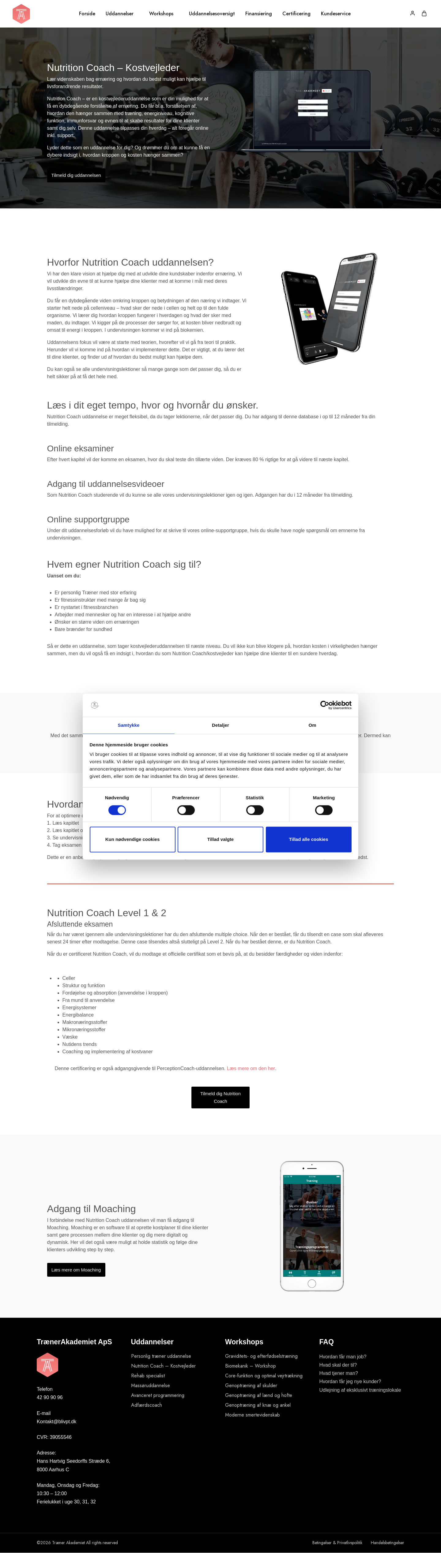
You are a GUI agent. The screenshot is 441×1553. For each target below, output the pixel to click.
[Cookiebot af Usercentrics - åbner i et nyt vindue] (325, 704)
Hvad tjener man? (338, 1373)
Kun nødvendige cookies (132, 839)
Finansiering (258, 13)
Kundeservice (336, 13)
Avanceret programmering (157, 1395)
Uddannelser (120, 13)
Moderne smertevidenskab (252, 1414)
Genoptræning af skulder (251, 1385)
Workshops (161, 13)
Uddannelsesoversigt (212, 13)
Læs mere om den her (251, 1068)
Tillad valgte (220, 839)
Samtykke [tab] (129, 725)
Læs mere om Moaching (76, 1269)
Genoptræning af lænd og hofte (258, 1395)
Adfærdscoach (146, 1405)
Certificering (296, 13)
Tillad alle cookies (308, 839)
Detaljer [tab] (220, 725)
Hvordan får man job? (343, 1356)
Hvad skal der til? (338, 1365)
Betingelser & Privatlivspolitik (337, 1543)
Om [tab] (312, 725)
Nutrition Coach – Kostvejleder (163, 1365)
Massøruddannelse (150, 1385)
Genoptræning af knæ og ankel (258, 1405)
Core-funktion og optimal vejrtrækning (264, 1375)
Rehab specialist (148, 1375)
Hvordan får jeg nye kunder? (350, 1381)
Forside (87, 13)
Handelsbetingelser (387, 1543)
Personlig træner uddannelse (161, 1356)
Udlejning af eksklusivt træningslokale (360, 1390)
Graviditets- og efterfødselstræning (261, 1356)
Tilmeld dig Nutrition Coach (220, 1097)
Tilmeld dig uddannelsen (76, 175)
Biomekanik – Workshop (250, 1365)
